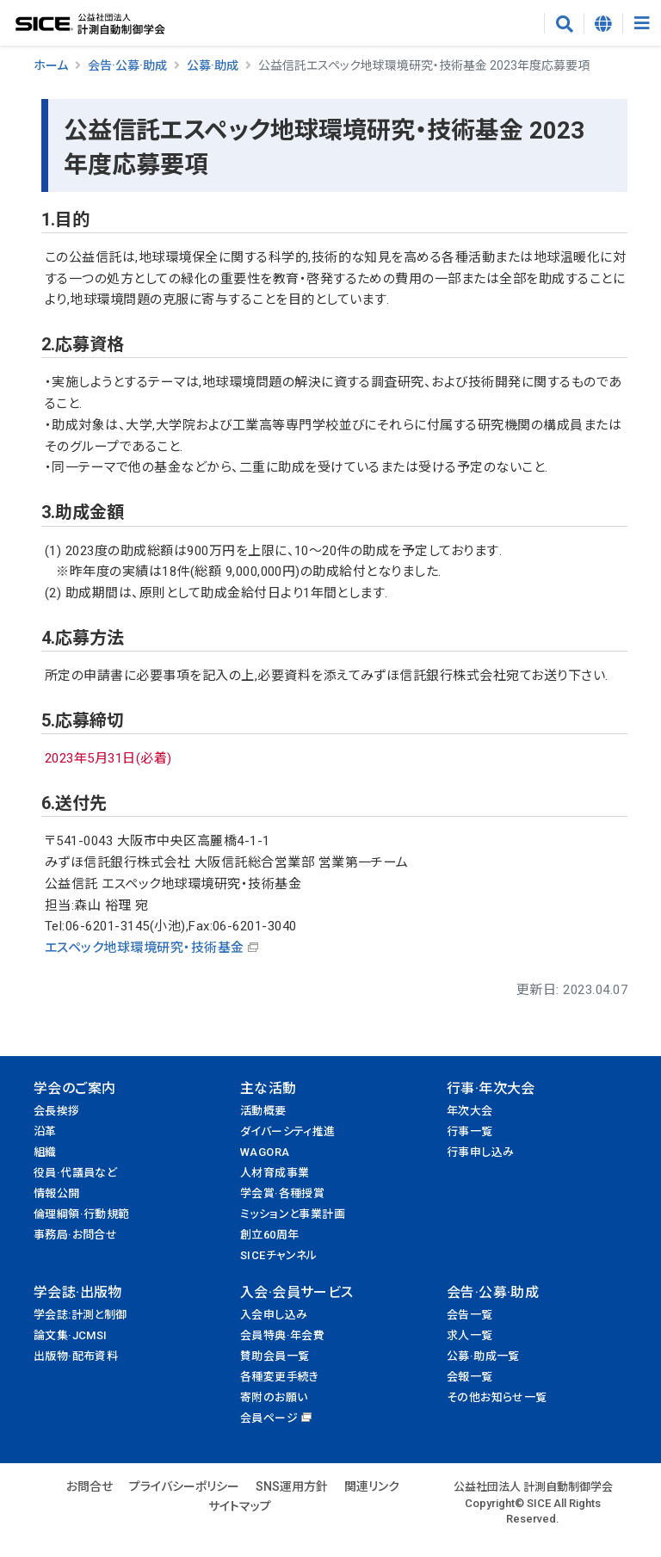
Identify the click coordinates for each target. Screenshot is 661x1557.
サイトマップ (239, 1506)
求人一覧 (470, 1335)
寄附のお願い (273, 1397)
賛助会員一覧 (274, 1356)
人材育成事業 (274, 1172)
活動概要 (263, 1110)
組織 (45, 1152)
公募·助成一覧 (483, 1356)
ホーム (51, 65)
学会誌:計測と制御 (80, 1314)
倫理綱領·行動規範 (82, 1214)
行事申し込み (480, 1152)
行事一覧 (470, 1131)
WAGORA (264, 1152)
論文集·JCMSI (71, 1335)
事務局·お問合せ (75, 1234)
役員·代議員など (75, 1172)
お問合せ (89, 1486)
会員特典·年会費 (282, 1335)
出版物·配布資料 (76, 1356)
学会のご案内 (74, 1088)
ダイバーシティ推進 (288, 1131)
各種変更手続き (279, 1376)
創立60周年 (269, 1234)
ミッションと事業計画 (292, 1214)
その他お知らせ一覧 (497, 1397)
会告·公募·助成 (127, 65)
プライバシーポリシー (184, 1486)
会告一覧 (470, 1314)
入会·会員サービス (297, 1292)
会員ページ (269, 1418)
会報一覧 (470, 1376)
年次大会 (470, 1110)
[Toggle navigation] (641, 23)
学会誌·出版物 (78, 1292)
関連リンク (371, 1486)
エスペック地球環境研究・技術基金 (144, 947)
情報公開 (57, 1193)
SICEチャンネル (279, 1255)
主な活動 (268, 1088)
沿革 (45, 1131)
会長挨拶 (57, 1110)
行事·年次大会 (491, 1088)
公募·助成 (212, 65)
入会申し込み (273, 1314)
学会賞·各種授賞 (282, 1193)
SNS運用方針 (292, 1486)
